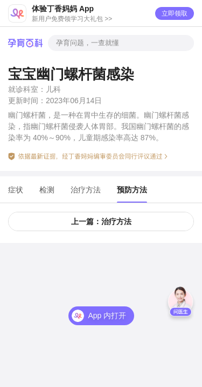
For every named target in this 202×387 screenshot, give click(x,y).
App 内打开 (107, 315)
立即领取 (174, 13)
